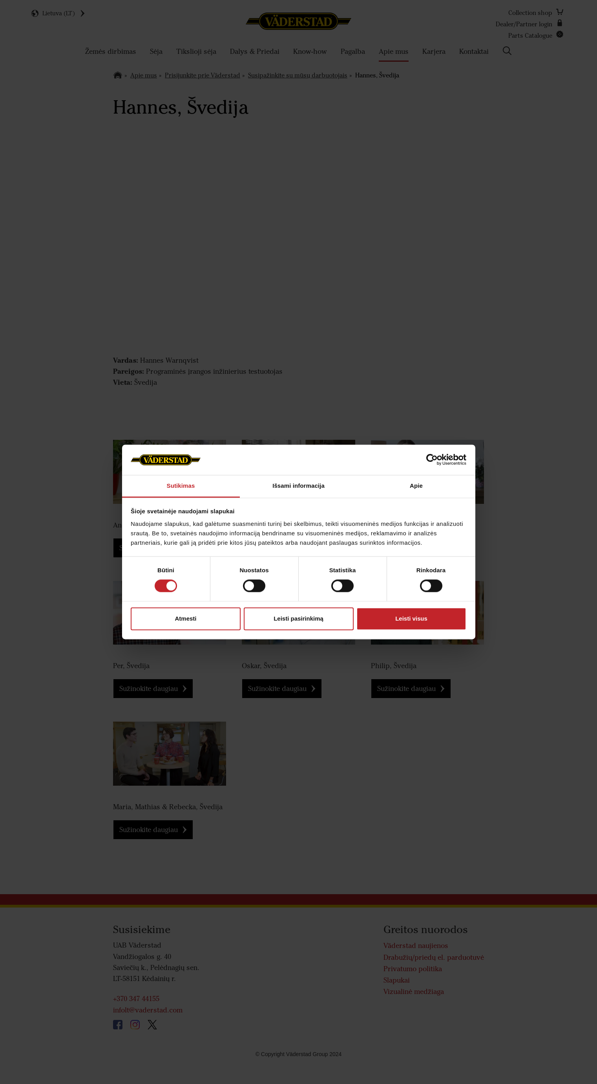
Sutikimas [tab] (181, 485)
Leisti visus (411, 618)
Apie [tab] (416, 485)
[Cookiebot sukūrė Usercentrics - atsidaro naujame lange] (432, 460)
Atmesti (185, 618)
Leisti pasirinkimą (298, 618)
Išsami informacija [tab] (298, 485)
